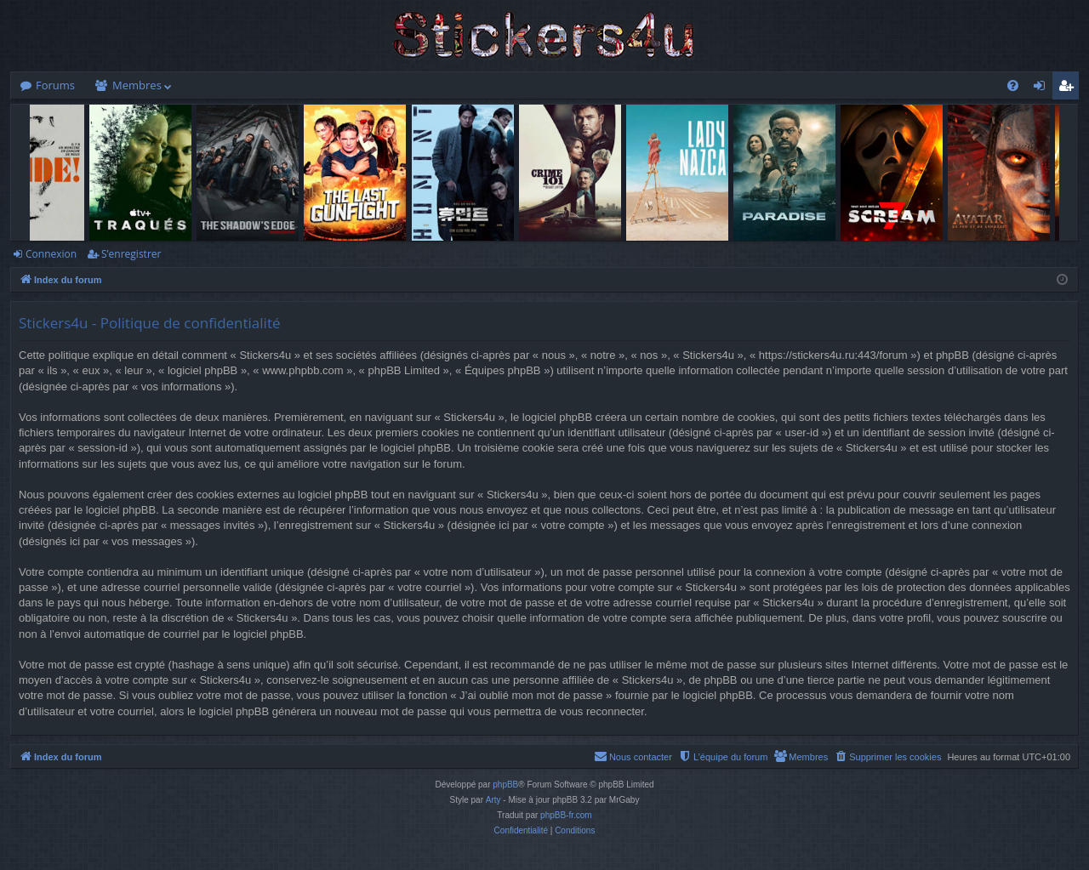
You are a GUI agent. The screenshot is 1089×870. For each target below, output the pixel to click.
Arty (493, 800)
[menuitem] (1013, 85)
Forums (55, 85)
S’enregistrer (131, 254)
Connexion (51, 254)
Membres (137, 85)
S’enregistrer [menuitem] (1069, 88)
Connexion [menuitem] (1043, 88)
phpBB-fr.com (566, 815)
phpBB (505, 784)
